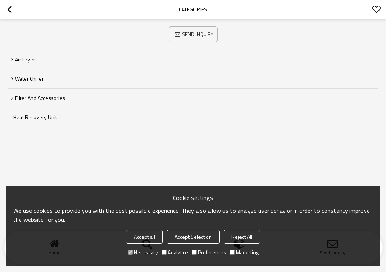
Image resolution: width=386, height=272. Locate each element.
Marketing (244, 252)
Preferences (209, 252)
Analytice (175, 252)
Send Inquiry (197, 34)
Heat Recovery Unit (35, 117)
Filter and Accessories (40, 98)
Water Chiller (29, 79)
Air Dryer (25, 59)
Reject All (241, 237)
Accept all (144, 237)
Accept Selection (193, 237)
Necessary (143, 252)
